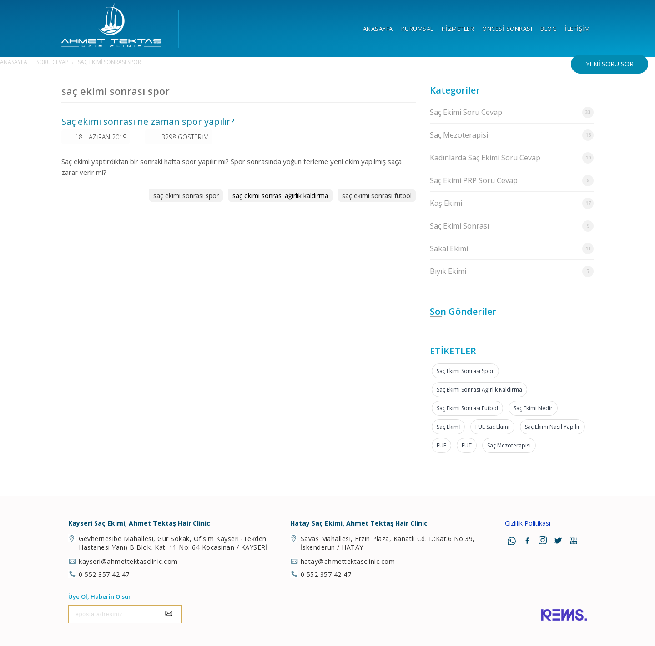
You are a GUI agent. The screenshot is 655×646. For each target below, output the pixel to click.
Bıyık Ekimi (512, 271)
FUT (467, 445)
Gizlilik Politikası (527, 523)
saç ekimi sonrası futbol (377, 195)
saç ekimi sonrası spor (186, 195)
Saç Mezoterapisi (512, 135)
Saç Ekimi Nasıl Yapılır (552, 427)
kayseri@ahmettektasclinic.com (128, 561)
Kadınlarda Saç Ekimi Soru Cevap (512, 158)
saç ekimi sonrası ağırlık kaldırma (280, 195)
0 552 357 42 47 (104, 574)
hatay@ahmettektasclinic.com (348, 561)
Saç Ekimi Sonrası (512, 226)
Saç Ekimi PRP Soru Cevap (512, 180)
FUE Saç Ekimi (492, 427)
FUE (441, 445)
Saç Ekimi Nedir (533, 408)
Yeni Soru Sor (610, 64)
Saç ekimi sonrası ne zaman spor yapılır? (147, 121)
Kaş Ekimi (512, 203)
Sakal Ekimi (512, 248)
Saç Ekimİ (448, 427)
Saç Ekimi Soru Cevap (512, 112)
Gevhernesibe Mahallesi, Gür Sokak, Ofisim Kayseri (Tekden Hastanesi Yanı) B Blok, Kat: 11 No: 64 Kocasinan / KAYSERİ (173, 543)
